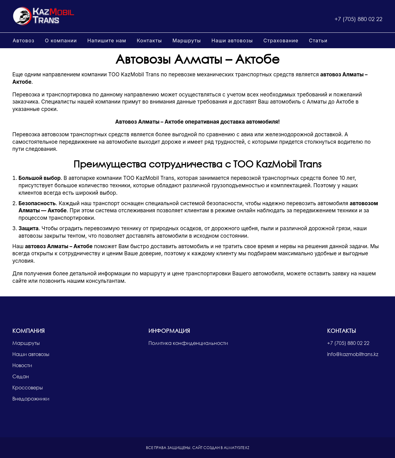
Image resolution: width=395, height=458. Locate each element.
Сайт (197, 447)
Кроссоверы (27, 387)
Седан (20, 376)
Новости (22, 365)
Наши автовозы (232, 40)
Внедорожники (30, 398)
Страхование (280, 40)
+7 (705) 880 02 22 (358, 18)
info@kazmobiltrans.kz (352, 354)
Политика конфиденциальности (188, 343)
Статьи (318, 40)
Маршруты (187, 40)
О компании (61, 40)
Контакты (149, 40)
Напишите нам (106, 40)
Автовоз (23, 40)
